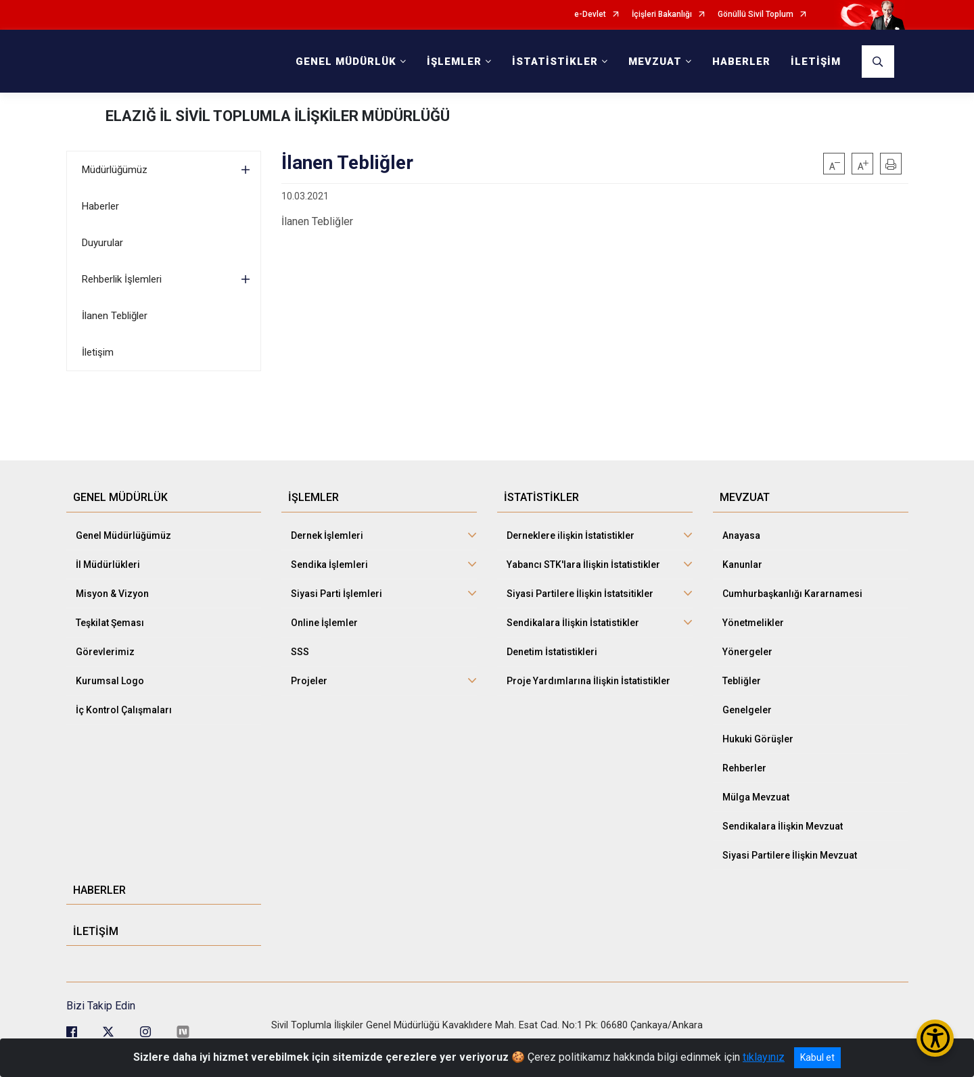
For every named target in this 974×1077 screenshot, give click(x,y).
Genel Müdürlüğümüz (123, 535)
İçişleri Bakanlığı (662, 14)
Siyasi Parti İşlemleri (336, 593)
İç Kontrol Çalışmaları (124, 709)
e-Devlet (590, 14)
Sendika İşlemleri (329, 564)
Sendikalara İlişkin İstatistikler (573, 622)
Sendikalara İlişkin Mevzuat (782, 826)
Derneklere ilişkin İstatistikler (570, 535)
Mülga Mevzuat (755, 797)
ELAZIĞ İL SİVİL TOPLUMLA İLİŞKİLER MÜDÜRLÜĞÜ (278, 115)
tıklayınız (764, 1057)
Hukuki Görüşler (757, 739)
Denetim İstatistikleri (552, 651)
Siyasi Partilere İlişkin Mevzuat (789, 855)
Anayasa (741, 535)
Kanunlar (742, 564)
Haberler (100, 206)
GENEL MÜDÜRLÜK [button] (346, 61)
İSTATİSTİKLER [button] (555, 61)
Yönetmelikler (753, 622)
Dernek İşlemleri (327, 535)
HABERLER (741, 61)
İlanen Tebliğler (114, 316)
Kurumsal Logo (110, 680)
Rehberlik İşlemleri (122, 279)
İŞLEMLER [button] (454, 61)
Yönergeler (747, 651)
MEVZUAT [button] (655, 61)
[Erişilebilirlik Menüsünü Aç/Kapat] (935, 1038)
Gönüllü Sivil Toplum (755, 14)
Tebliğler (741, 680)
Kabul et (817, 1057)
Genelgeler (747, 709)
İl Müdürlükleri (108, 564)
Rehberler (744, 768)
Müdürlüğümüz (114, 170)
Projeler (309, 680)
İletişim (98, 352)
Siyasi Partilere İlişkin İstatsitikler (580, 593)
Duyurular (102, 243)
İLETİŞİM (816, 61)
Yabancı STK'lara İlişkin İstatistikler (583, 564)
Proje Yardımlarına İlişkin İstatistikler (588, 680)
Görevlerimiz (105, 651)
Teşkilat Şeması (110, 622)
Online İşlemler (324, 622)
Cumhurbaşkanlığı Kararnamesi (792, 593)
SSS (300, 651)
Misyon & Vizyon (112, 593)
